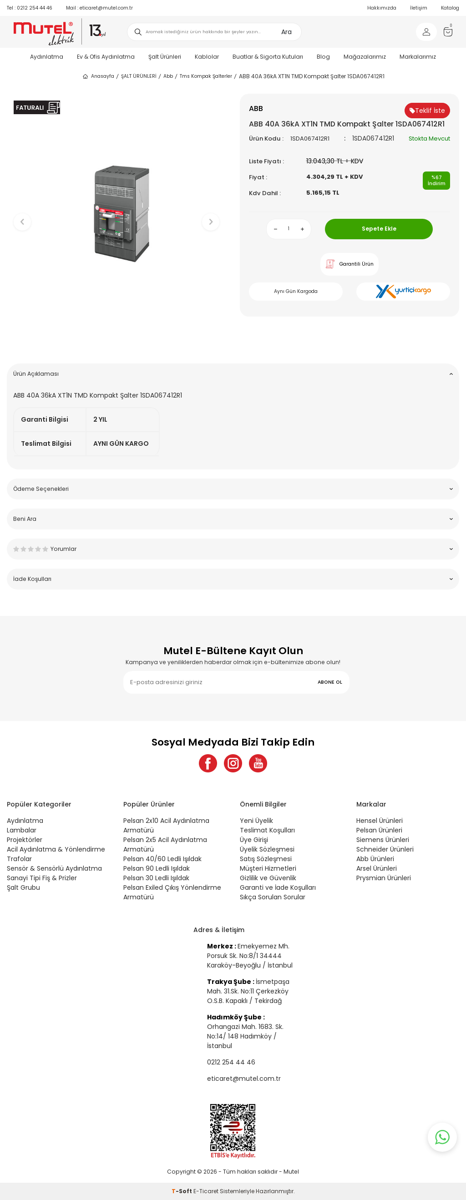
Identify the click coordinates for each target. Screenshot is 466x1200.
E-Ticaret (205, 1191)
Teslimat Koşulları (267, 830)
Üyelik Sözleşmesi (267, 849)
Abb (168, 76)
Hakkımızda (381, 8)
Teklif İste (427, 110)
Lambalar (21, 830)
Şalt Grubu (23, 887)
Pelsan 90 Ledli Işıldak (156, 868)
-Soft (182, 1191)
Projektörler (24, 839)
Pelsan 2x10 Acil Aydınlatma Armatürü (166, 825)
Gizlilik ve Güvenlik (268, 877)
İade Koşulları (233, 579)
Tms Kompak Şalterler (206, 76)
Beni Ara (233, 519)
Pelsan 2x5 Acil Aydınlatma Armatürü (165, 844)
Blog (323, 57)
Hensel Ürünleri (379, 820)
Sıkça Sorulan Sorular (272, 897)
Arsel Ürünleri (376, 868)
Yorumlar (233, 549)
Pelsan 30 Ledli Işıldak (156, 877)
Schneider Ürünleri (385, 849)
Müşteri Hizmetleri (268, 868)
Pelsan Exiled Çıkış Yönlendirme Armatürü (172, 892)
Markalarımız (418, 57)
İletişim (418, 8)
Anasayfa (98, 76)
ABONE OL (330, 682)
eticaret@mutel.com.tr (99, 8)
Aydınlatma (46, 57)
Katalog (450, 8)
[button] (116, 342)
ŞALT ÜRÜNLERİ (139, 76)
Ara (286, 31)
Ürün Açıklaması (233, 374)
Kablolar (207, 57)
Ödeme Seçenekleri (233, 489)
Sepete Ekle (379, 228)
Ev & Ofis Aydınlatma (106, 57)
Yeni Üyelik (256, 820)
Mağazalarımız (365, 57)
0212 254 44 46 (29, 8)
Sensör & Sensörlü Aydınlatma (54, 868)
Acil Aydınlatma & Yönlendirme (56, 849)
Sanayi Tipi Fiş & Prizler (42, 877)
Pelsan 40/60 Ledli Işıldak (162, 858)
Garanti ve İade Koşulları (278, 887)
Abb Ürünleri (375, 858)
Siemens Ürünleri (382, 839)
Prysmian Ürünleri (383, 877)
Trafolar (19, 858)
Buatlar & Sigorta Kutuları (268, 57)
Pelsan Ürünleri (379, 830)
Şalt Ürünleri (164, 57)
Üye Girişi (254, 839)
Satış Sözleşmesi (266, 858)
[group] (116, 214)
